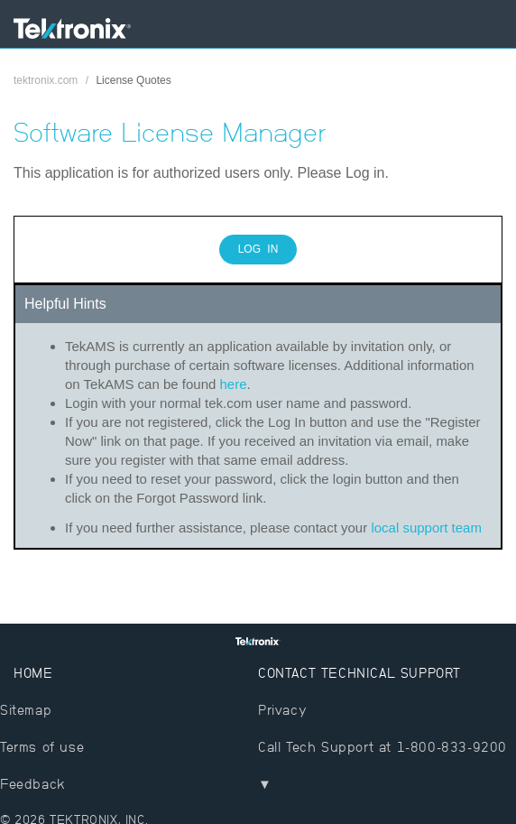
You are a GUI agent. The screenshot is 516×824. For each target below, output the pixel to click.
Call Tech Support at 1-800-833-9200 (382, 747)
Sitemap (25, 710)
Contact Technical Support (359, 672)
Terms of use (42, 747)
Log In (258, 249)
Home (33, 672)
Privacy (282, 710)
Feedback (33, 784)
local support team (426, 527)
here (233, 384)
